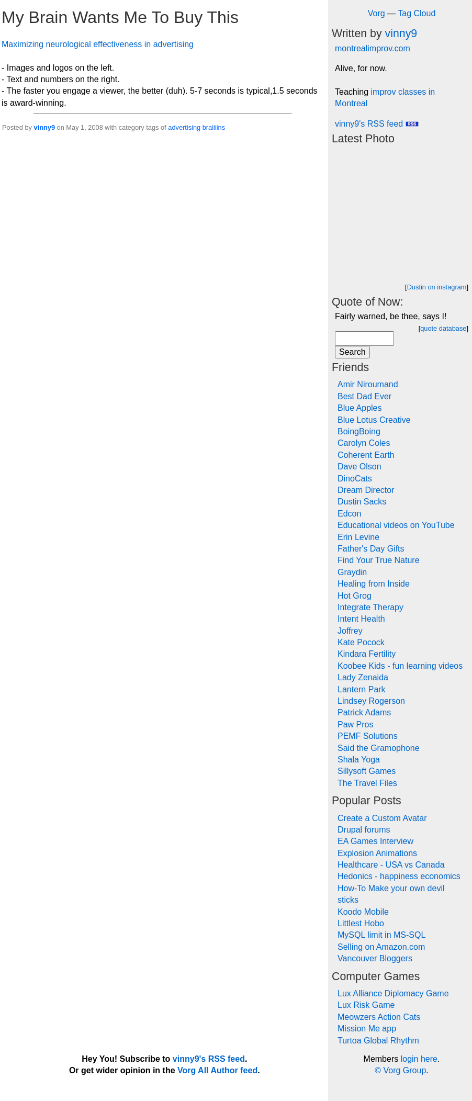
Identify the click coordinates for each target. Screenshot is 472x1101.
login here (419, 1058)
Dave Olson (359, 466)
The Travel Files (367, 783)
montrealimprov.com (372, 48)
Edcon (349, 513)
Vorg (376, 13)
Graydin (352, 572)
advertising (184, 127)
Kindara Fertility (367, 653)
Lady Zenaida (363, 677)
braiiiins (214, 127)
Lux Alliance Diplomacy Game (393, 993)
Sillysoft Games (367, 771)
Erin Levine (358, 537)
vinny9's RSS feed (377, 123)
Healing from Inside (374, 583)
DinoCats (355, 478)
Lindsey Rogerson (371, 700)
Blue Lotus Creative (374, 419)
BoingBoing (359, 431)
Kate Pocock (361, 642)
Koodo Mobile (363, 911)
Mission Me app (367, 1028)
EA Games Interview (375, 841)
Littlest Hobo (361, 923)
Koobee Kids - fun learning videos (400, 665)
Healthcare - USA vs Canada (391, 864)
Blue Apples (360, 407)
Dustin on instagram (437, 287)
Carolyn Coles (364, 443)
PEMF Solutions (368, 736)
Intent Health (361, 618)
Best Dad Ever (364, 396)
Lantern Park (362, 689)
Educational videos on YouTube (396, 525)
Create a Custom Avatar (382, 818)
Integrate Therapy (370, 607)
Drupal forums (364, 829)
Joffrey (350, 630)
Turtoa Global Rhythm (378, 1040)
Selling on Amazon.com (381, 946)
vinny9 (44, 127)
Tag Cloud (416, 13)
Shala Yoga (359, 759)
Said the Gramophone (379, 748)
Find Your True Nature (379, 560)
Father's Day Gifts (371, 548)
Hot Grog (355, 595)
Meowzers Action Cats (379, 1017)
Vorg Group (404, 1070)
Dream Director (366, 490)
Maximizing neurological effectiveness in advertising (98, 44)
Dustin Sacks (362, 501)
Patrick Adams (364, 712)
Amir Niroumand (368, 384)
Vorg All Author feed (217, 1070)
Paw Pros (355, 724)
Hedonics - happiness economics (399, 876)
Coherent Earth (366, 455)
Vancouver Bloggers (375, 958)
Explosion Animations (377, 853)
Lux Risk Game (366, 1005)
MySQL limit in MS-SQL (381, 934)
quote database (443, 328)
